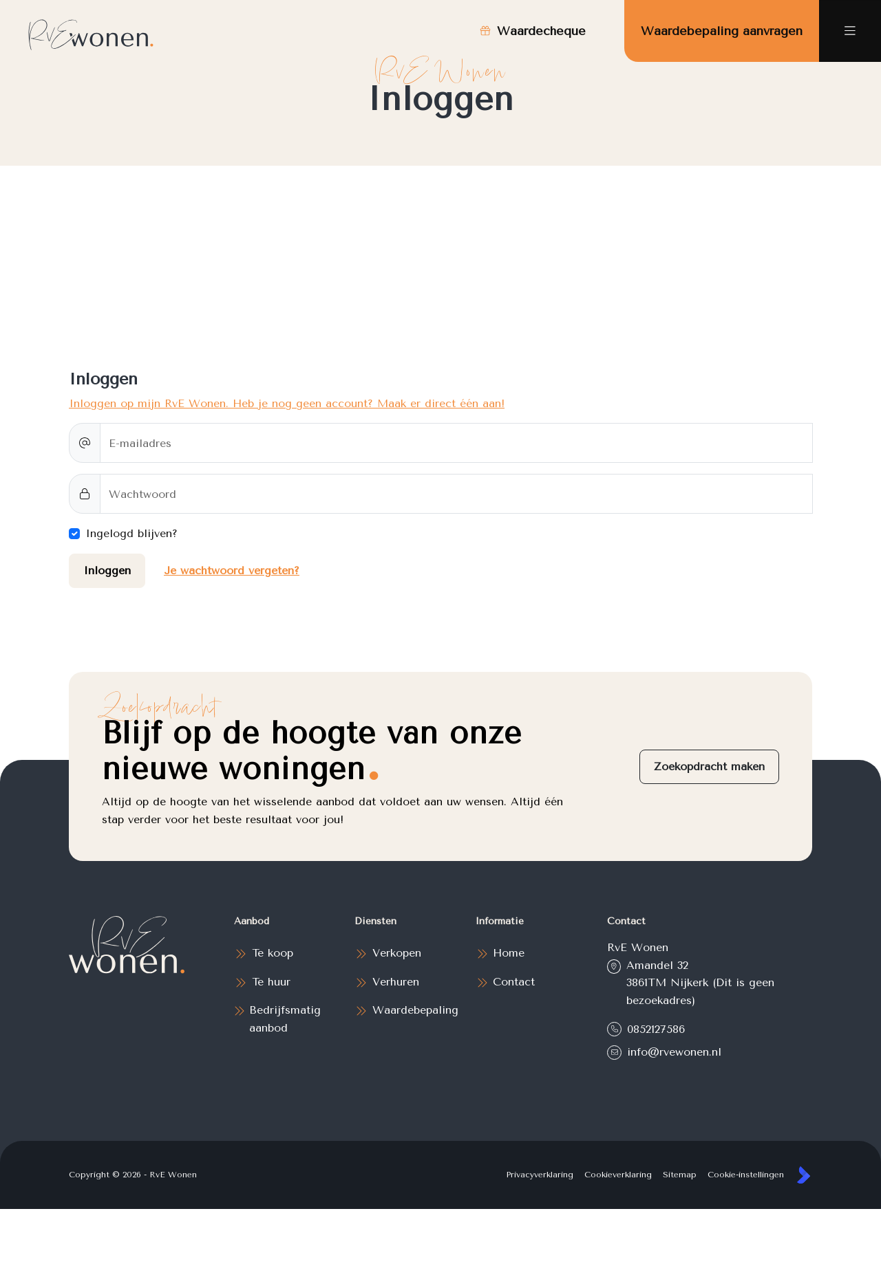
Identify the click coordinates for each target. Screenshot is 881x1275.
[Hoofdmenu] (850, 31)
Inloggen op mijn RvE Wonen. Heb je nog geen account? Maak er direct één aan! (287, 403)
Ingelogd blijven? (131, 533)
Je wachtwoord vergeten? (231, 570)
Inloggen (107, 570)
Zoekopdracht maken (709, 766)
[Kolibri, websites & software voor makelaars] (803, 1175)
